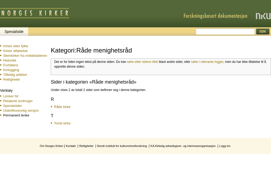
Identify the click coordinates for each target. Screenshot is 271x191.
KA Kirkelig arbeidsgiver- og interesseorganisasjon (183, 145)
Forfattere (10, 65)
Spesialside (14, 31)
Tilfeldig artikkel (15, 75)
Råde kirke (62, 107)
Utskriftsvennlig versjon (21, 110)
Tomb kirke (62, 123)
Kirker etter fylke (15, 46)
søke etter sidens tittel (142, 62)
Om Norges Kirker (51, 145)
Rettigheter (11, 79)
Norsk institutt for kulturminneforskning (122, 145)
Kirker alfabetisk (15, 51)
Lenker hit (10, 96)
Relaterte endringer (18, 101)
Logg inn (224, 145)
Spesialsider (12, 106)
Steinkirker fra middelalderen (25, 56)
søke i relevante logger (207, 62)
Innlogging (11, 70)
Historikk (9, 60)
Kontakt (70, 145)
